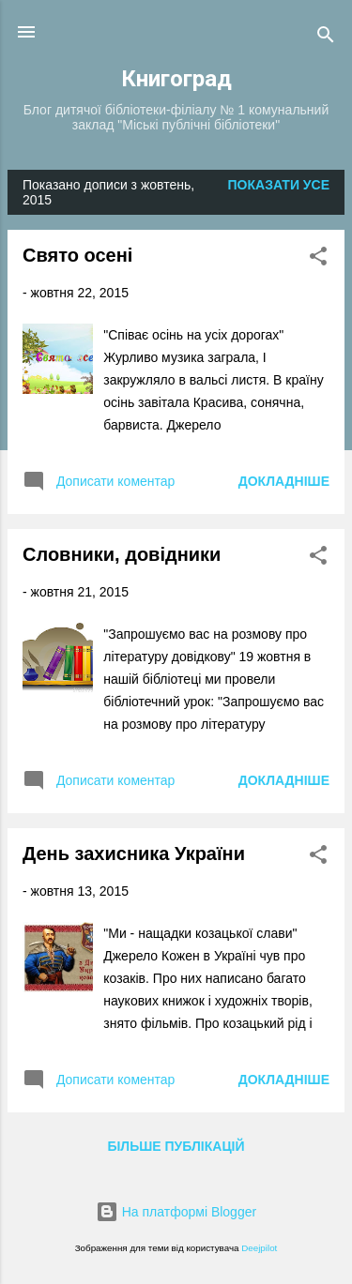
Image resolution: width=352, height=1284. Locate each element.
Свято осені (77, 255)
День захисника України (134, 853)
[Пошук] (325, 38)
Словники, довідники (122, 554)
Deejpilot (259, 1248)
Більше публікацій (175, 1146)
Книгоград (176, 79)
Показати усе (278, 184)
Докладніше (283, 481)
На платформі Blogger (176, 1211)
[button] (318, 259)
